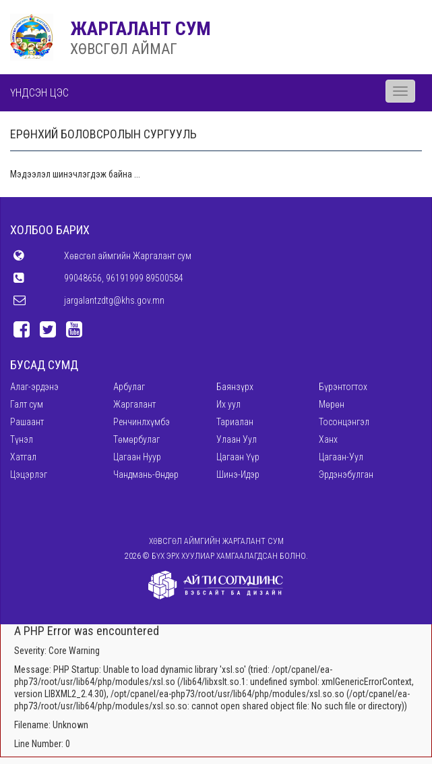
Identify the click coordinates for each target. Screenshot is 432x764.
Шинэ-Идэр (237, 474)
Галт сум (26, 404)
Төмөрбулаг (136, 439)
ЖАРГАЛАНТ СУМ (140, 29)
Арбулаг (129, 386)
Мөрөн (331, 404)
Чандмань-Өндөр (146, 474)
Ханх (328, 439)
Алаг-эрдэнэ (34, 386)
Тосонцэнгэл (344, 421)
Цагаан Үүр (237, 457)
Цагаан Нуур (137, 457)
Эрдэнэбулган (346, 474)
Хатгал (23, 457)
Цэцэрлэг (28, 474)
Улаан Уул (236, 439)
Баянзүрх (234, 386)
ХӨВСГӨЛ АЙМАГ (123, 48)
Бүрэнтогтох (343, 386)
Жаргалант (134, 404)
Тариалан (234, 421)
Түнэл (21, 439)
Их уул (228, 404)
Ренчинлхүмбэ (141, 421)
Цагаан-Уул (341, 457)
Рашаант (27, 421)
